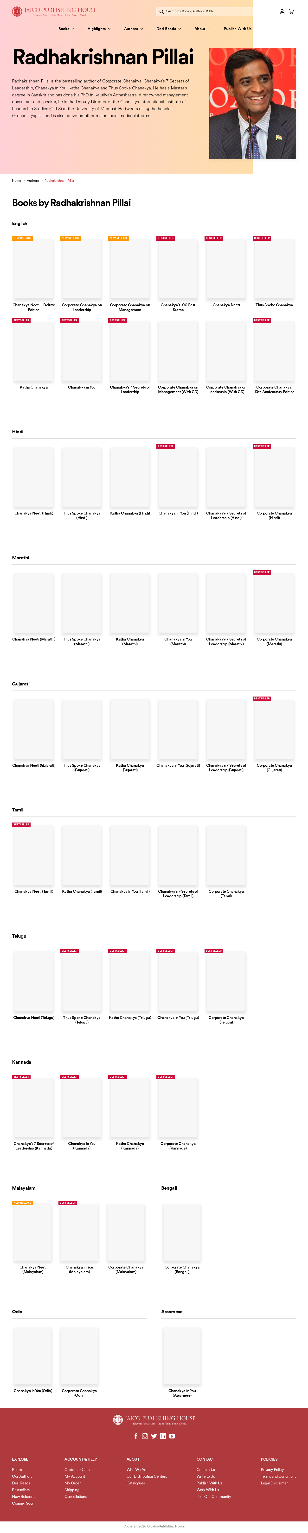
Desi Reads (168, 29)
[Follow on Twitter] (154, 1436)
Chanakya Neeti (226, 305)
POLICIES (269, 1460)
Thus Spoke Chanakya (274, 305)
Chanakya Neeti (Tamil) (33, 892)
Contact (206, 1460)
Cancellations (75, 1497)
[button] (282, 11)
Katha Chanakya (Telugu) (130, 1018)
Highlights (99, 29)
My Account (74, 1477)
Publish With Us (237, 29)
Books (66, 29)
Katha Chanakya (34, 388)
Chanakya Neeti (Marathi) (33, 639)
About (202, 29)
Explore (20, 1460)
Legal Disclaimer (274, 1483)
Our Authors (22, 1477)
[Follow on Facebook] (136, 1436)
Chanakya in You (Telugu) (178, 1018)
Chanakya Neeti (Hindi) (33, 513)
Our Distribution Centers (147, 1477)
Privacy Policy (272, 1470)
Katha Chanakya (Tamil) (82, 892)
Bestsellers (21, 1490)
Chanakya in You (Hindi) (178, 513)
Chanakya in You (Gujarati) (178, 766)
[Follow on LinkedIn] (163, 1436)
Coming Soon (23, 1504)
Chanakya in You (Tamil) (130, 892)
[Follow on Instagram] (145, 1436)
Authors (133, 29)
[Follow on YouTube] (172, 1436)
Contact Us (206, 1470)
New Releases (23, 1497)
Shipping (71, 1490)
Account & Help (80, 1460)
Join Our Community (214, 1497)
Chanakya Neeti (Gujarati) (33, 766)
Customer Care (77, 1470)
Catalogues (136, 1483)
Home (16, 181)
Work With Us (208, 1490)
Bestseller (165, 238)
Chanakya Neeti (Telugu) (33, 1018)
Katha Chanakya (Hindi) (130, 513)
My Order (72, 1483)
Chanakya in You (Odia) (33, 1391)
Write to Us (206, 1477)
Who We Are (137, 1470)
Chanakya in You (82, 388)
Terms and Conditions (278, 1477)
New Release (22, 238)
